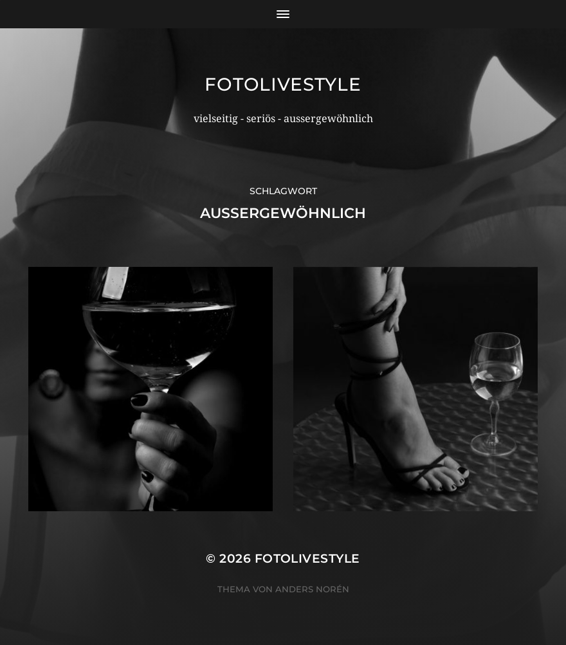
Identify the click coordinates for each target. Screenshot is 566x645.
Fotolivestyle (283, 84)
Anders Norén (312, 589)
